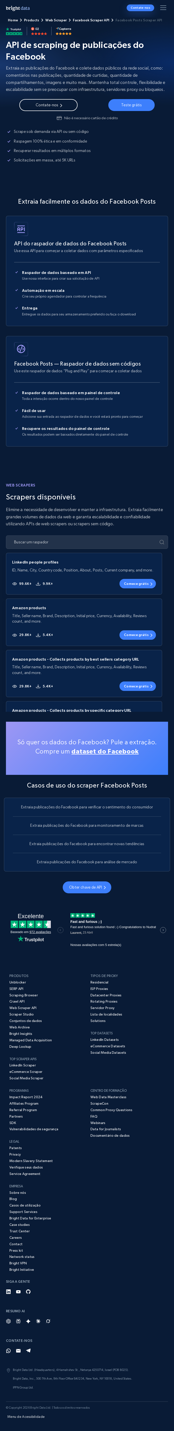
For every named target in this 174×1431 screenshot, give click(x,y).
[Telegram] (28, 1351)
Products (31, 20)
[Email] (18, 1351)
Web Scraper (56, 20)
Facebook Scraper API (91, 20)
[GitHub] (28, 1292)
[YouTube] (18, 1292)
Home (13, 20)
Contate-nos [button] (140, 7)
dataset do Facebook (105, 751)
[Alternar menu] (164, 8)
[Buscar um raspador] (83, 542)
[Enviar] (162, 542)
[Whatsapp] (8, 1351)
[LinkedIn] (8, 1292)
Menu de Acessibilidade (26, 1417)
